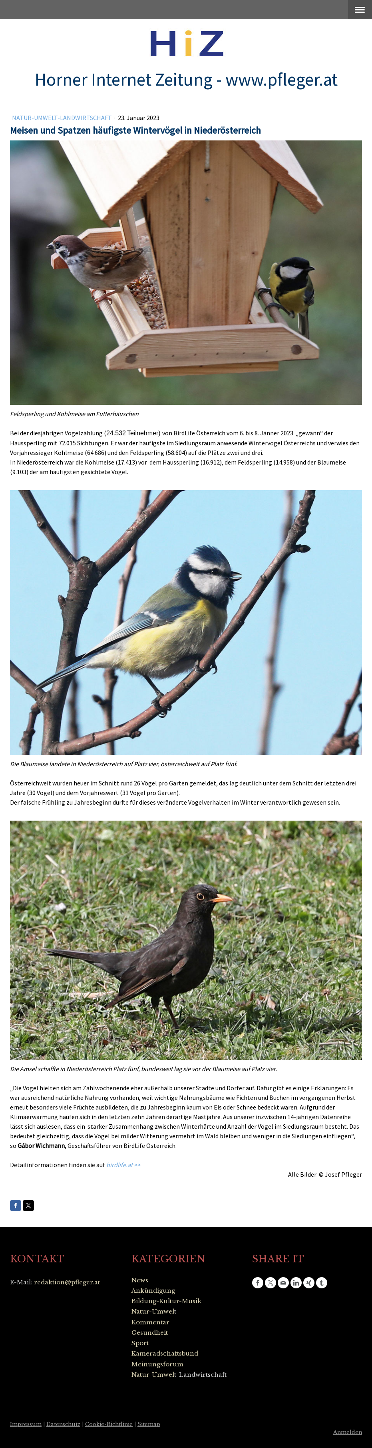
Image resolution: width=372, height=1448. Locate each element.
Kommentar (150, 1322)
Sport (140, 1343)
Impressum (26, 1424)
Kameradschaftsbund (164, 1353)
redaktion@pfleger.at (67, 1282)
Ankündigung (153, 1290)
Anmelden (347, 1432)
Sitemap (148, 1424)
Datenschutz (63, 1424)
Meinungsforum (157, 1364)
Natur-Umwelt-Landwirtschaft (62, 118)
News (139, 1280)
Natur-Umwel (152, 1311)
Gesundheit (149, 1332)
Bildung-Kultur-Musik (166, 1301)
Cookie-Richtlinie (109, 1424)
